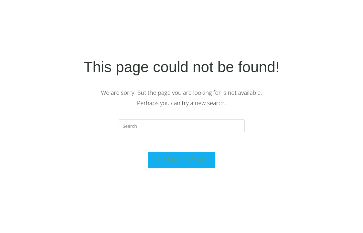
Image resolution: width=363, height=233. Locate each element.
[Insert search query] (182, 125)
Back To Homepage (181, 159)
